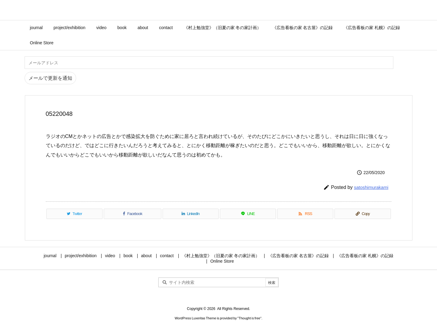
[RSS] (305, 214)
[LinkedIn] (191, 214)
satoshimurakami (371, 187)
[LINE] (248, 214)
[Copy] (362, 214)
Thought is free (249, 318)
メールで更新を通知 (50, 78)
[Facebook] (132, 214)
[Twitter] (74, 214)
